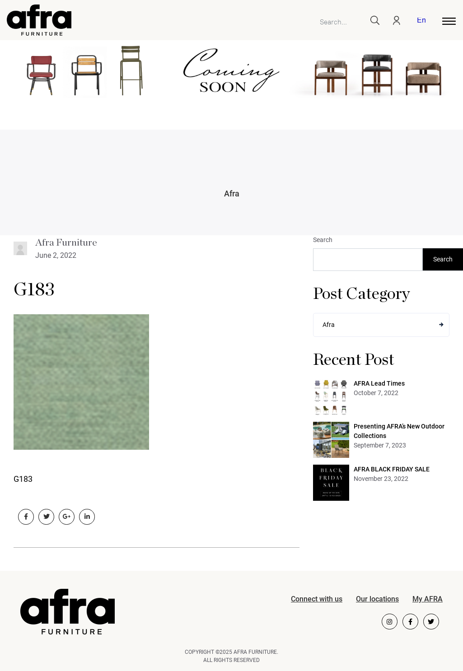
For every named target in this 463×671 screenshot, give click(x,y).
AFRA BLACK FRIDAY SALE (392, 469)
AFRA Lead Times (379, 383)
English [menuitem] (421, 21)
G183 (34, 290)
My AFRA (427, 599)
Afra (231, 193)
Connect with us (316, 599)
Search (322, 239)
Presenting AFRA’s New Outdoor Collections (399, 431)
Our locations (377, 599)
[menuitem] (420, 21)
